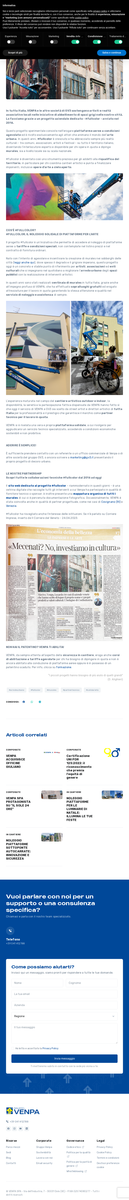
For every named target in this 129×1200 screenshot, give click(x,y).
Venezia (11, 505)
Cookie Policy (104, 1152)
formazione (63, 667)
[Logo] (23, 1110)
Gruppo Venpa (44, 1147)
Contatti (11, 1163)
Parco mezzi (13, 1147)
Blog (8, 1157)
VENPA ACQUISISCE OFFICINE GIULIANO (15, 761)
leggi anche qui (24, 262)
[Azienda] (64, 1005)
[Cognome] (92, 983)
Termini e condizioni (108, 1157)
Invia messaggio (64, 1058)
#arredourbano (16, 690)
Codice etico (75, 1147)
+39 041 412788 (15, 943)
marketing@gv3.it (82, 457)
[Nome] (37, 983)
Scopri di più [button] (15, 52)
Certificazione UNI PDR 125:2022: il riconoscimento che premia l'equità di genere (79, 767)
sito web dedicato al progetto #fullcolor (37, 485)
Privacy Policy (50, 1048)
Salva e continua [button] (111, 52)
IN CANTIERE (74, 792)
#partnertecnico (71, 690)
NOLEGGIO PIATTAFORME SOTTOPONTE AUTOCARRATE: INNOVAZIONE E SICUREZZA (18, 849)
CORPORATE (13, 750)
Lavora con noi (44, 1157)
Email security (44, 1163)
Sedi (8, 1152)
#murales (52, 690)
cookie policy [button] (81, 17)
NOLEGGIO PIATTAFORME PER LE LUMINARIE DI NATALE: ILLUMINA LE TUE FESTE (80, 809)
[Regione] (64, 1016)
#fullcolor (35, 690)
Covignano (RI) (110, 501)
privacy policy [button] (100, 11)
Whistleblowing (77, 1171)
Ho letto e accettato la (36, 1048)
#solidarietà (92, 690)
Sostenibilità (43, 1152)
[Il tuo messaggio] (64, 1033)
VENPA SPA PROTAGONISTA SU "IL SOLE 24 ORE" (18, 803)
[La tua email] (64, 994)
